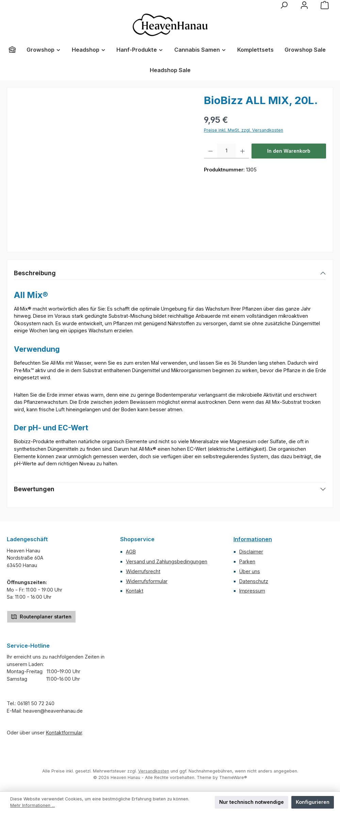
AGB (131, 551)
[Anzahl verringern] (210, 151)
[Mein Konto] (304, 5)
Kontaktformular (64, 732)
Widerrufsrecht (143, 571)
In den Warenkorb (288, 151)
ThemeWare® (233, 777)
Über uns (249, 571)
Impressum (252, 591)
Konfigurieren (312, 802)
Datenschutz (253, 581)
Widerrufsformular (146, 581)
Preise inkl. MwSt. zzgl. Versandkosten (243, 130)
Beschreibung (35, 273)
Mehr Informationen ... (32, 805)
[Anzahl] (226, 151)
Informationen (252, 539)
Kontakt (134, 591)
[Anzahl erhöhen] (242, 151)
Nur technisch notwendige (251, 802)
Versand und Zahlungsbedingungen (166, 561)
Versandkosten (153, 771)
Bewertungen (34, 489)
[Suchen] (283, 5)
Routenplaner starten (41, 616)
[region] (102, 167)
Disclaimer (251, 551)
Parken (247, 561)
